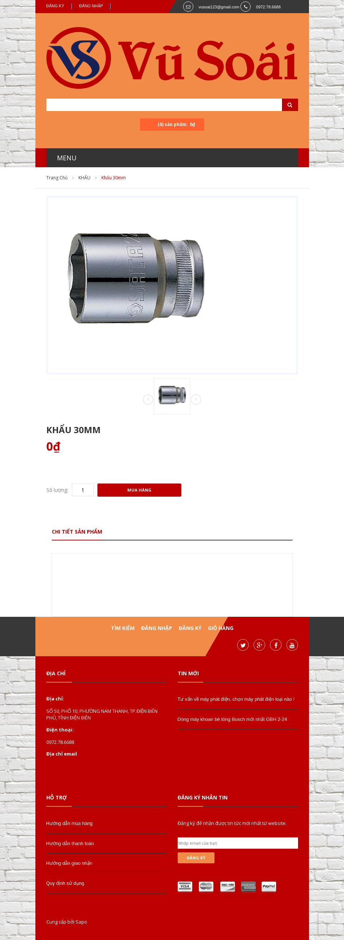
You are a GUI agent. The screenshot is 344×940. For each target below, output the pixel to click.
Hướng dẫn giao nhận (69, 863)
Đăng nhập (91, 6)
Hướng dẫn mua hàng (69, 823)
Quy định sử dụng (65, 883)
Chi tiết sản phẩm (77, 531)
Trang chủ (56, 178)
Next (196, 399)
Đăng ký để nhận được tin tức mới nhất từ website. (232, 823)
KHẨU (84, 178)
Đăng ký (55, 6)
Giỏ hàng (220, 627)
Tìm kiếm (123, 627)
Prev (148, 399)
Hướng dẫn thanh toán (70, 843)
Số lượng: (57, 489)
